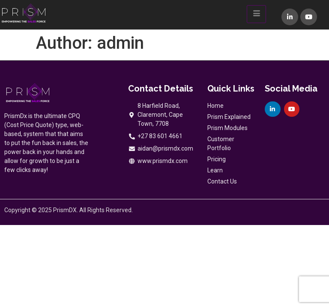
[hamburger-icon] (256, 14)
